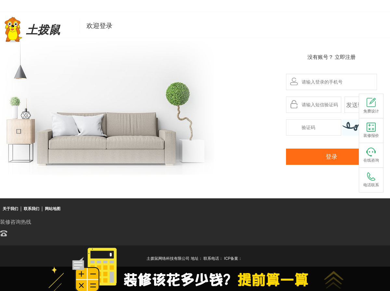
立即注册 (345, 57)
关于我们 (10, 208)
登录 (331, 156)
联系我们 (31, 208)
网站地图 (52, 208)
